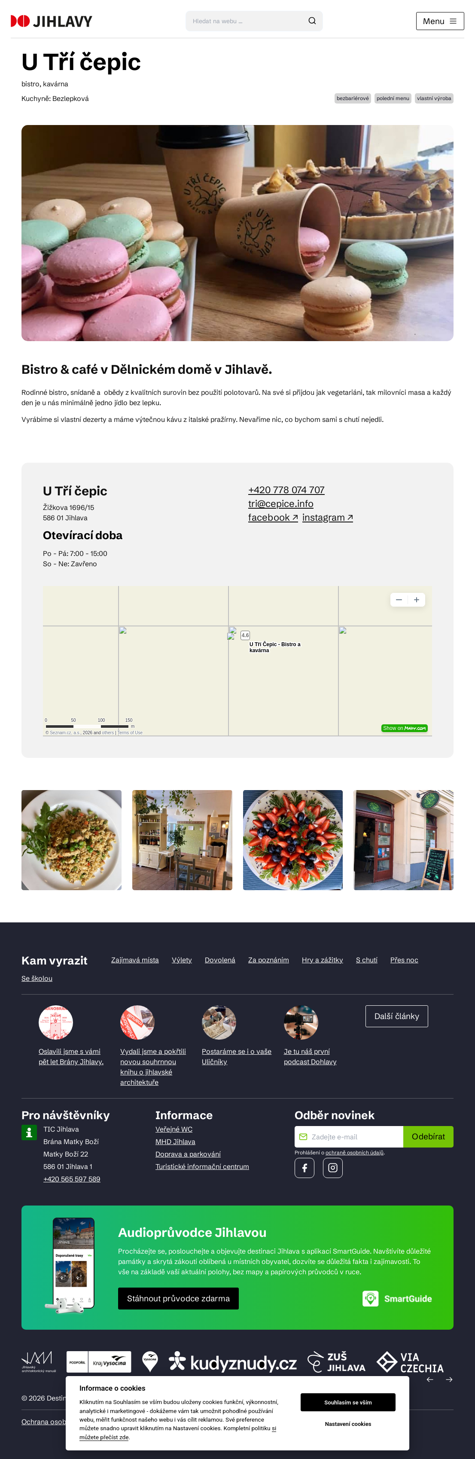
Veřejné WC (173, 1129)
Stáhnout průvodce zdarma (178, 1298)
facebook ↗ (273, 517)
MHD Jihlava (175, 1141)
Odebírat (428, 1136)
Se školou (36, 978)
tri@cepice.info (281, 504)
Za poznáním (268, 959)
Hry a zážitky (322, 959)
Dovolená (220, 959)
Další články (397, 1016)
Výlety (182, 959)
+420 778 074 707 (286, 490)
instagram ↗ (327, 517)
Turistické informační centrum (202, 1166)
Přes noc (404, 959)
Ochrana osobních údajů (59, 1421)
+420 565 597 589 (71, 1179)
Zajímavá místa (135, 959)
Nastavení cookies (348, 1424)
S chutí (367, 959)
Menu (440, 21)
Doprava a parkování (188, 1154)
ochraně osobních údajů (355, 1152)
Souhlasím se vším (348, 1402)
